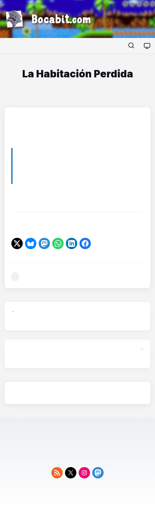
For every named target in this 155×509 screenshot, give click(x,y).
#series (15, 276)
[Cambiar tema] (147, 46)
